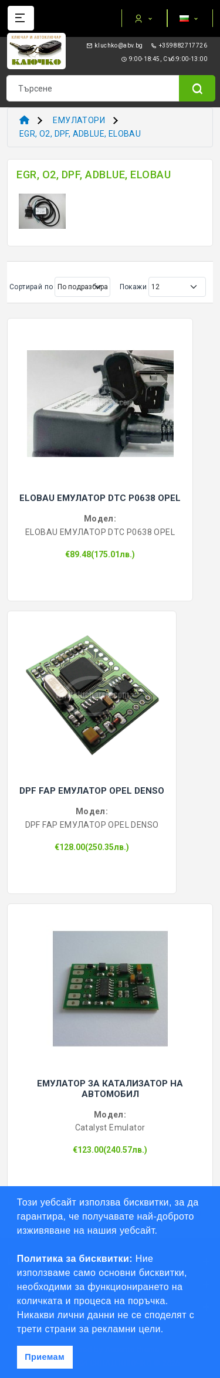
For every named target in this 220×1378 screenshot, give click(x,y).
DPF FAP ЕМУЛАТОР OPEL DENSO (91, 791)
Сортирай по (31, 287)
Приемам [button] (45, 1357)
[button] (168, 1330)
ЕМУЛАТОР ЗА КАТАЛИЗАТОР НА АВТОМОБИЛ (110, 1088)
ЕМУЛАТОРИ (79, 120)
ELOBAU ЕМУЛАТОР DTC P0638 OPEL (100, 498)
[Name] (197, 88)
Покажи (133, 287)
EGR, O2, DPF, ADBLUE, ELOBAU (80, 133)
